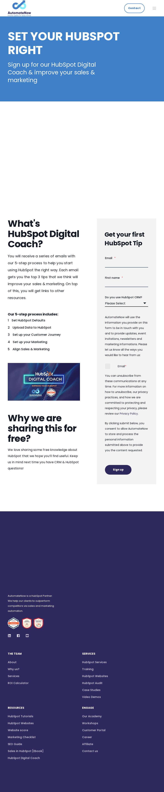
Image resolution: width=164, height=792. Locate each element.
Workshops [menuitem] (90, 679)
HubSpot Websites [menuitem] (95, 632)
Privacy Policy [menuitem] (63, 757)
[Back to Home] (19, 13)
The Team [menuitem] (15, 609)
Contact (134, 8)
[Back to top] (13, 773)
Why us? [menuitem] (13, 625)
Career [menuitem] (87, 693)
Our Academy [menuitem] (92, 672)
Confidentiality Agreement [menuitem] (131, 757)
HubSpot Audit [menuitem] (92, 639)
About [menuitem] (12, 618)
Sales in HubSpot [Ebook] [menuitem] (26, 707)
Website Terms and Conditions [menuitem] (26, 757)
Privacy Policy (129, 414)
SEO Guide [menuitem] (15, 700)
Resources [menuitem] (16, 663)
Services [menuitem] (13, 632)
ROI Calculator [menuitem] (18, 639)
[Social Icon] (10, 591)
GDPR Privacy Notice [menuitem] (93, 757)
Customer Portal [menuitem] (94, 686)
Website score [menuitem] (18, 686)
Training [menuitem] (88, 625)
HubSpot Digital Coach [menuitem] (24, 714)
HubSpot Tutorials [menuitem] (20, 672)
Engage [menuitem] (88, 663)
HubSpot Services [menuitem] (94, 618)
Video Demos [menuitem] (91, 652)
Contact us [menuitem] (90, 707)
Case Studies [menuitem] (91, 646)
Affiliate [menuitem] (87, 700)
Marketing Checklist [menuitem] (22, 693)
